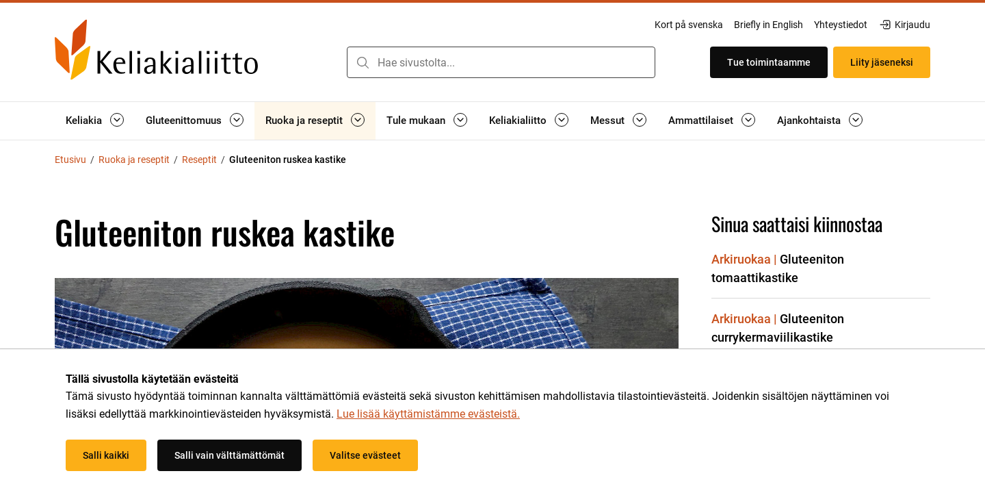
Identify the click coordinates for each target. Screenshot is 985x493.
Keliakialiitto (518, 120)
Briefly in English (768, 24)
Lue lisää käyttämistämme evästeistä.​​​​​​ (428, 413)
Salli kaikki (106, 455)
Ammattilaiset (700, 120)
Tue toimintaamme (769, 62)
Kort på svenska (689, 24)
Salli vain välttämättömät (229, 455)
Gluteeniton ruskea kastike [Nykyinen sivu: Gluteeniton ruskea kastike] (287, 159)
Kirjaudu (904, 24)
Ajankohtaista (809, 120)
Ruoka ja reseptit (304, 120)
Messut (607, 120)
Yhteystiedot (840, 24)
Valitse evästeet (365, 455)
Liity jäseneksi (881, 62)
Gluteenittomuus (184, 120)
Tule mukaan (415, 120)
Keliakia (84, 120)
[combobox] (501, 62)
